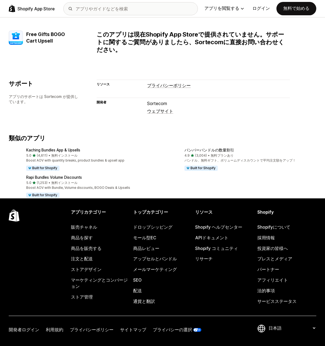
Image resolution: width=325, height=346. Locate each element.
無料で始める (296, 8)
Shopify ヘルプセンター (218, 227)
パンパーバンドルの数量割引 (209, 150)
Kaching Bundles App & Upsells (53, 150)
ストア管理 (82, 297)
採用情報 (266, 237)
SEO (137, 280)
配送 (137, 290)
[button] (83, 159)
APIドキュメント (211, 237)
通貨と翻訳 (144, 301)
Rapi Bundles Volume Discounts (54, 177)
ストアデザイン (86, 269)
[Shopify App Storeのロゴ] (32, 8)
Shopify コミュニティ (216, 248)
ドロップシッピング (152, 227)
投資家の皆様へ (272, 248)
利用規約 (54, 329)
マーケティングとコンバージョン (99, 283)
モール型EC (144, 237)
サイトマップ (133, 329)
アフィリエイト (272, 280)
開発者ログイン (24, 329)
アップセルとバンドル (155, 258)
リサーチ (204, 258)
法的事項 (266, 290)
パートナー (268, 269)
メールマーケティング (155, 269)
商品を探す (82, 237)
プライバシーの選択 (172, 329)
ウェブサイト (160, 111)
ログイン (261, 8)
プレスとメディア (274, 258)
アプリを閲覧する (224, 8)
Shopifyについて (273, 227)
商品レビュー (146, 248)
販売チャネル (84, 227)
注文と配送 (82, 258)
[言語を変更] (291, 328)
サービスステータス (277, 301)
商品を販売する (86, 248)
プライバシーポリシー (169, 85)
